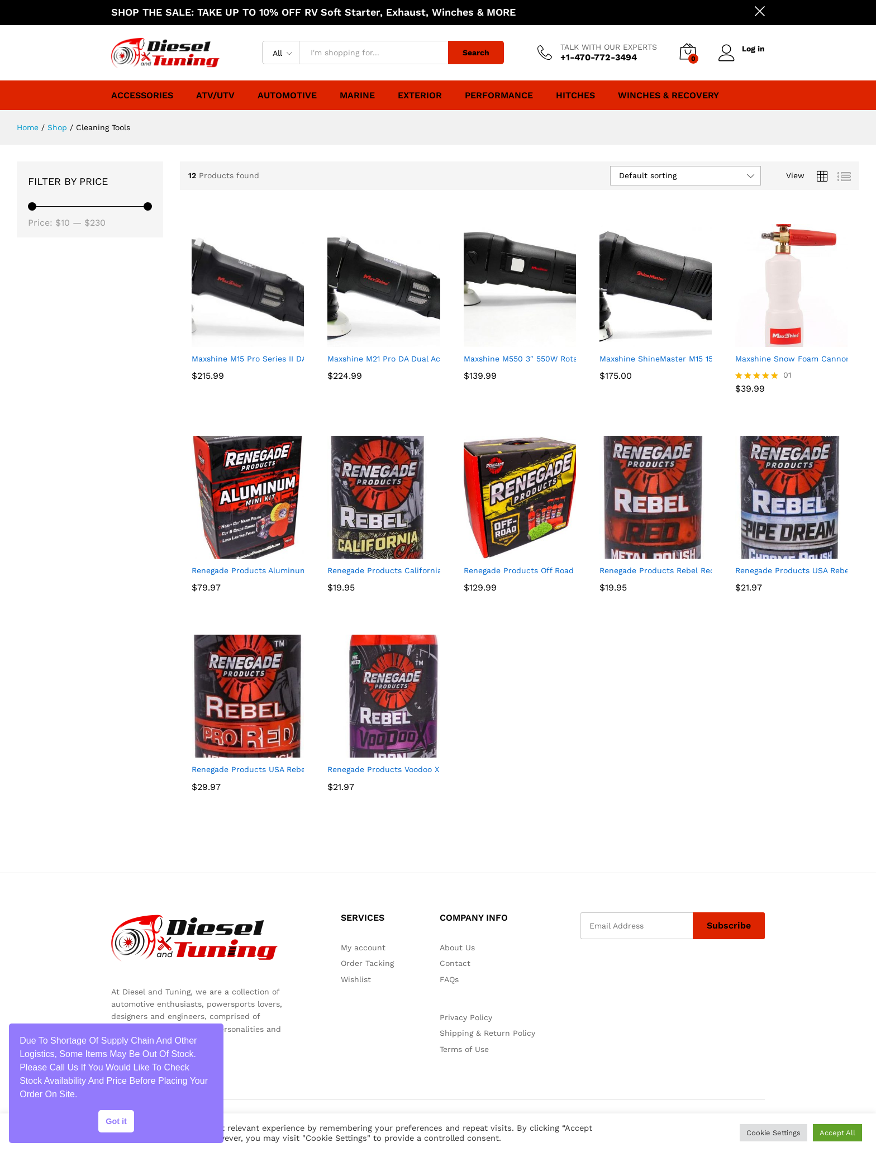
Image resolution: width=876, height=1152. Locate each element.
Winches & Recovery (668, 95)
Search (476, 52)
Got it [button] (116, 1121)
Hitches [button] (575, 95)
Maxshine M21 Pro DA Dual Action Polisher (408, 358)
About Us (457, 947)
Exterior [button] (420, 95)
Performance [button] (499, 95)
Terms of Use (464, 1049)
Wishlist (356, 979)
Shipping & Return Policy (487, 1033)
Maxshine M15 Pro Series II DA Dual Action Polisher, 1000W (304, 358)
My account (363, 947)
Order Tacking (367, 963)
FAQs (449, 979)
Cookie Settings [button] (773, 1133)
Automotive (287, 95)
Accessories (142, 95)
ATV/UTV (215, 95)
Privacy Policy (466, 1017)
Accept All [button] (837, 1133)
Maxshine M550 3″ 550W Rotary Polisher (541, 358)
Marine (357, 95)
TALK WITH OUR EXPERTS (608, 46)
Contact (455, 963)
